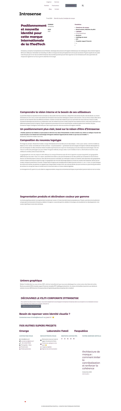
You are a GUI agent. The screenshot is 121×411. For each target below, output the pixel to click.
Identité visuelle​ (58, 18)
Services (56, 2)
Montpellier (24, 345)
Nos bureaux (55, 5)
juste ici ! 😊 (50, 317)
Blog (50, 9)
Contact (57, 9)
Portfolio (46, 5)
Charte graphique (81, 33)
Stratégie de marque (69, 18)
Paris (30, 345)
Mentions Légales (46, 401)
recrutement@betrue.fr (27, 341)
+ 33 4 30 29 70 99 (26, 343)
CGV (52, 401)
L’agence (48, 2)
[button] (83, 5)
